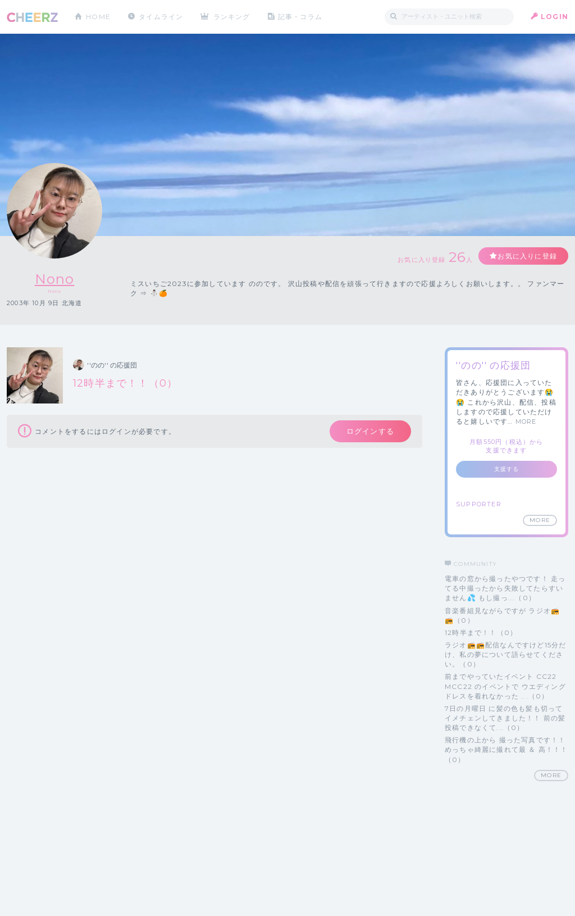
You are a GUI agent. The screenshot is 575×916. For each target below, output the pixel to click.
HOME (98, 16)
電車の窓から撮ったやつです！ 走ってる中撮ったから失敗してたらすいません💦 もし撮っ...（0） (505, 588)
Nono (55, 279)
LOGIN (554, 16)
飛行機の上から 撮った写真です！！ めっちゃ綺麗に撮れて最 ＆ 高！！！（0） (506, 749)
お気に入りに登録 (527, 256)
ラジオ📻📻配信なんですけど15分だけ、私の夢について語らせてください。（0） (505, 654)
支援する (506, 469)
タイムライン (161, 16)
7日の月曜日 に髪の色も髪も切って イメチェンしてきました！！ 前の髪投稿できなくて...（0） (505, 718)
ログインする (370, 431)
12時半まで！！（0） (481, 632)
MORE (526, 421)
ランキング (231, 16)
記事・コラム (300, 16)
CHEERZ (32, 17)
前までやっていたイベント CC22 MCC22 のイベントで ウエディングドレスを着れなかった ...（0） (505, 686)
